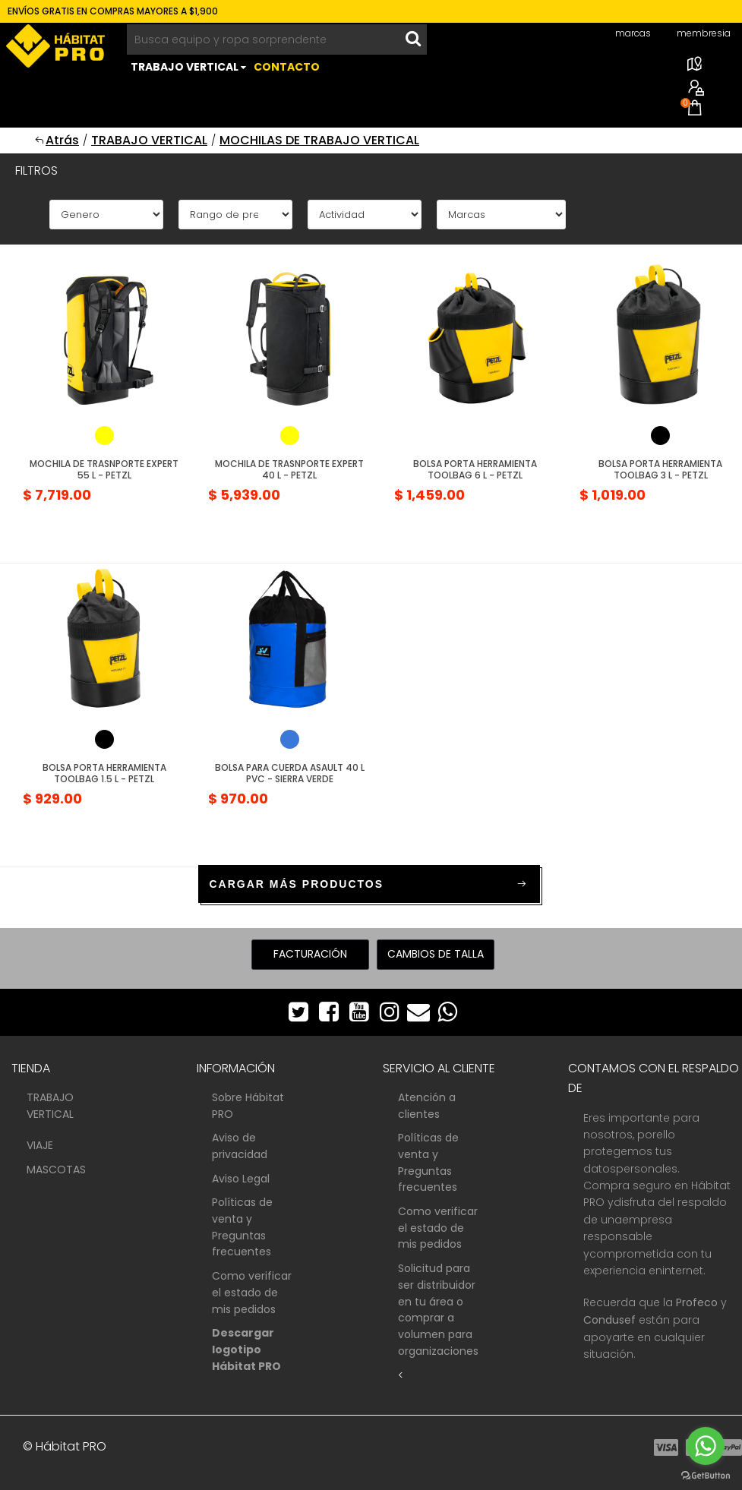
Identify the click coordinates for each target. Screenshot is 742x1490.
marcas (633, 33)
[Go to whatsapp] (706, 1446)
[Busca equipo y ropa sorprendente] (263, 39)
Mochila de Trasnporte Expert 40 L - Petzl (289, 469)
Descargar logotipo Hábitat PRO (246, 1349)
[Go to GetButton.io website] (705, 1474)
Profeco (697, 1302)
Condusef (609, 1319)
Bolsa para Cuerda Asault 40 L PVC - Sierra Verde (290, 772)
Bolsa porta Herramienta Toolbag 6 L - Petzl (475, 469)
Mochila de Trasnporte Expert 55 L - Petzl (104, 469)
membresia (704, 33)
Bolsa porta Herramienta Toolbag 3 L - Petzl (660, 469)
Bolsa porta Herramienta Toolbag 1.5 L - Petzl (104, 772)
